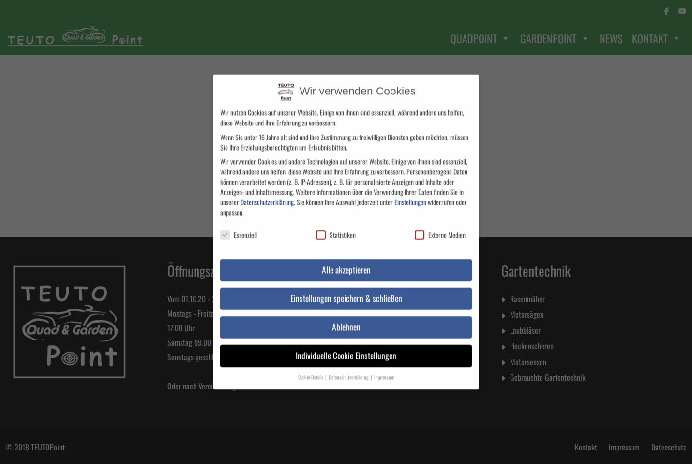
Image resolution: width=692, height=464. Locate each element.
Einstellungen (410, 193)
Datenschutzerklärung (267, 193)
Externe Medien (440, 226)
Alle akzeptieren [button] (346, 260)
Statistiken (336, 226)
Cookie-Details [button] (311, 368)
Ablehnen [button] (346, 317)
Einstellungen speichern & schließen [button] (346, 289)
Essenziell (238, 226)
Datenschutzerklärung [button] (349, 368)
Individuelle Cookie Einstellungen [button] (346, 346)
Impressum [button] (384, 368)
